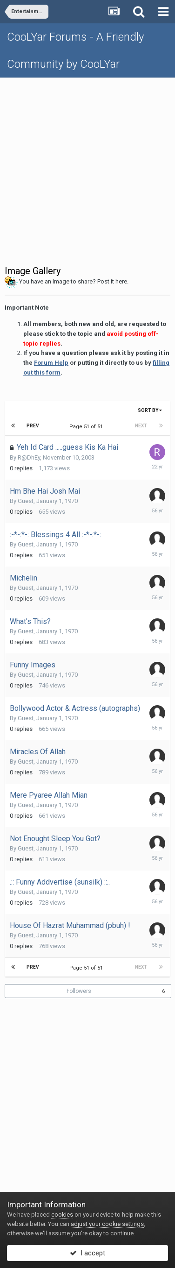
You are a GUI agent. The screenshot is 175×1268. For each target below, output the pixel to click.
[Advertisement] (87, 170)
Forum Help (51, 362)
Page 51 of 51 (87, 427)
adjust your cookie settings (107, 1223)
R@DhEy (29, 457)
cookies (62, 1214)
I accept (87, 1253)
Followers (79, 991)
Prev (33, 425)
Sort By (150, 410)
